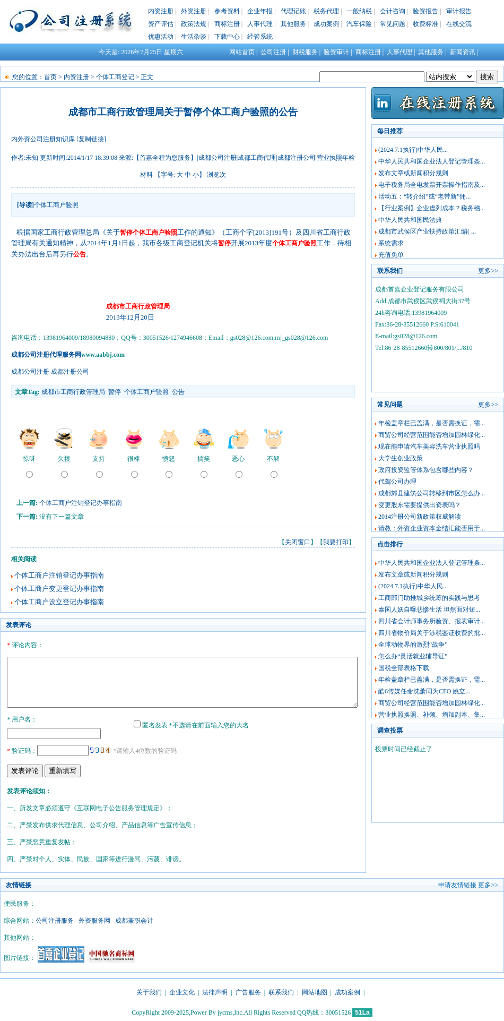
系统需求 (391, 243)
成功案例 (326, 24)
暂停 (114, 392)
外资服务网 (94, 919)
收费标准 (425, 24)
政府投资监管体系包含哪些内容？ (426, 470)
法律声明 (215, 990)
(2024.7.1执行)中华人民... (413, 149)
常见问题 (392, 24)
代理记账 (293, 11)
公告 (178, 392)
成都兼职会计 (134, 919)
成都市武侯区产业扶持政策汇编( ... (427, 231)
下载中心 (227, 36)
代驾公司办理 (397, 481)
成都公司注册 (30, 371)
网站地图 (314, 990)
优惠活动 (160, 36)
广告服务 (248, 990)
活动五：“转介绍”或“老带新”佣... (424, 196)
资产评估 (160, 24)
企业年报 (260, 11)
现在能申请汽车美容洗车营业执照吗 (429, 446)
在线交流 (459, 24)
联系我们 (281, 990)
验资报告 (425, 11)
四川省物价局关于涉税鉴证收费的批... (431, 633)
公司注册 (273, 52)
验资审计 (336, 52)
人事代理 (260, 24)
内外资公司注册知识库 (43, 139)
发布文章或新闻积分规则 (413, 173)
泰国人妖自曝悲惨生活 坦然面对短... (429, 609)
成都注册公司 (70, 371)
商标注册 (227, 24)
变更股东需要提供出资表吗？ (419, 505)
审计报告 (459, 11)
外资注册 (193, 11)
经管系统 (260, 36)
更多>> (488, 270)
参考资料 (227, 11)
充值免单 (391, 255)
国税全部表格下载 (403, 668)
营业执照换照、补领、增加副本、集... (431, 714)
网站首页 (242, 52)
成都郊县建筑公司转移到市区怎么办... (431, 493)
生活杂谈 (193, 36)
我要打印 (336, 542)
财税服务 (305, 52)
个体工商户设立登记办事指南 (59, 602)
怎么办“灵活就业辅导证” (413, 656)
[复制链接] (91, 139)
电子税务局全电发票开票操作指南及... (431, 184)
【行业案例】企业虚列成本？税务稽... (431, 208)
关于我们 (149, 990)
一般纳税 (359, 11)
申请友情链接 (457, 883)
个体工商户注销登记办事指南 (80, 503)
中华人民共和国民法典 (410, 220)
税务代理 (326, 11)
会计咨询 (392, 11)
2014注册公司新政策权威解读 (419, 516)
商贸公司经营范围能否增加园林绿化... (431, 435)
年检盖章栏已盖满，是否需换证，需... (431, 423)
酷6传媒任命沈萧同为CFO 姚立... (424, 691)
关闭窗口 (297, 542)
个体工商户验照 (146, 392)
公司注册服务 (55, 919)
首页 (50, 77)
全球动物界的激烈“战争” (413, 644)
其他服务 (293, 24)
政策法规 (193, 24)
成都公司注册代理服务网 (46, 354)
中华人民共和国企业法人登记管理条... (431, 161)
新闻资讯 (462, 52)
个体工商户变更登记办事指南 (59, 589)
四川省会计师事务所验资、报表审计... (431, 621)
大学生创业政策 (400, 458)
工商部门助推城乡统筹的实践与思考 (429, 598)
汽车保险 (359, 24)
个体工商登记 (115, 77)
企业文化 (182, 990)
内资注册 (160, 11)
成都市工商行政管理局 (73, 392)
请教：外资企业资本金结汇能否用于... (431, 528)
